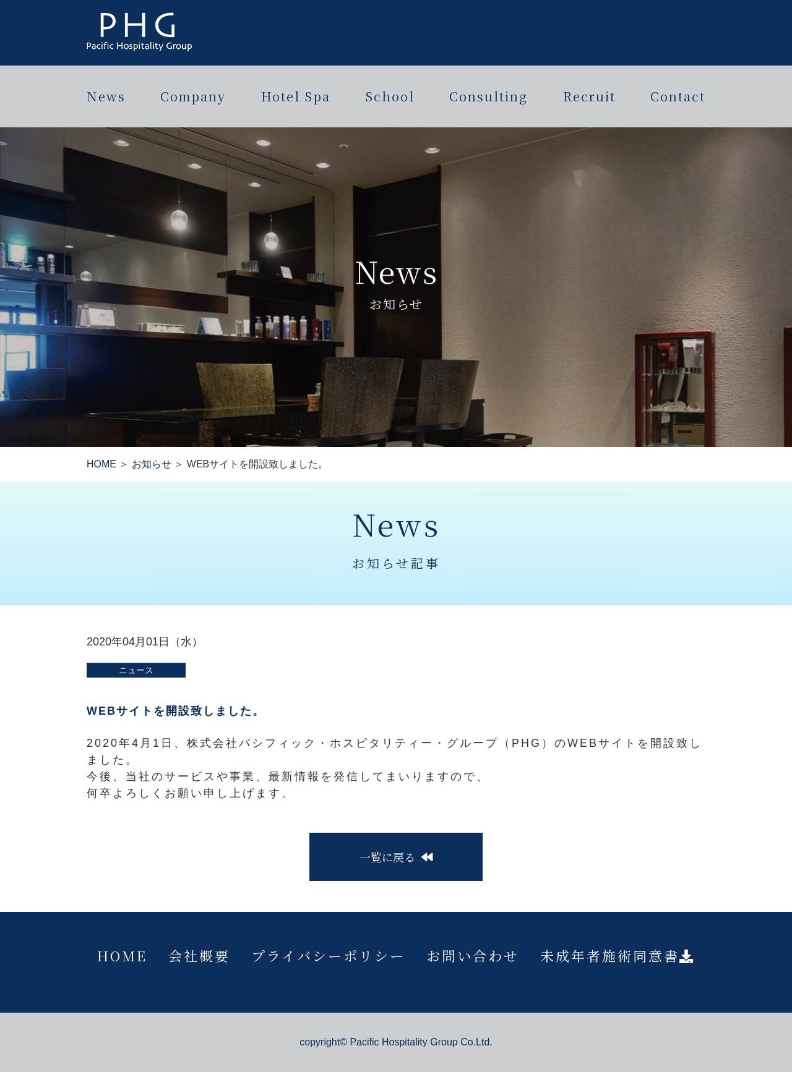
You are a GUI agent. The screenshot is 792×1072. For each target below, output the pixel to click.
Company (193, 96)
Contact (677, 96)
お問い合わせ (472, 955)
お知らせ (151, 464)
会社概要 (199, 955)
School (390, 96)
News (106, 96)
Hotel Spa (295, 96)
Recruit (589, 96)
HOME (101, 464)
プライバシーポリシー (328, 955)
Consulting (488, 96)
